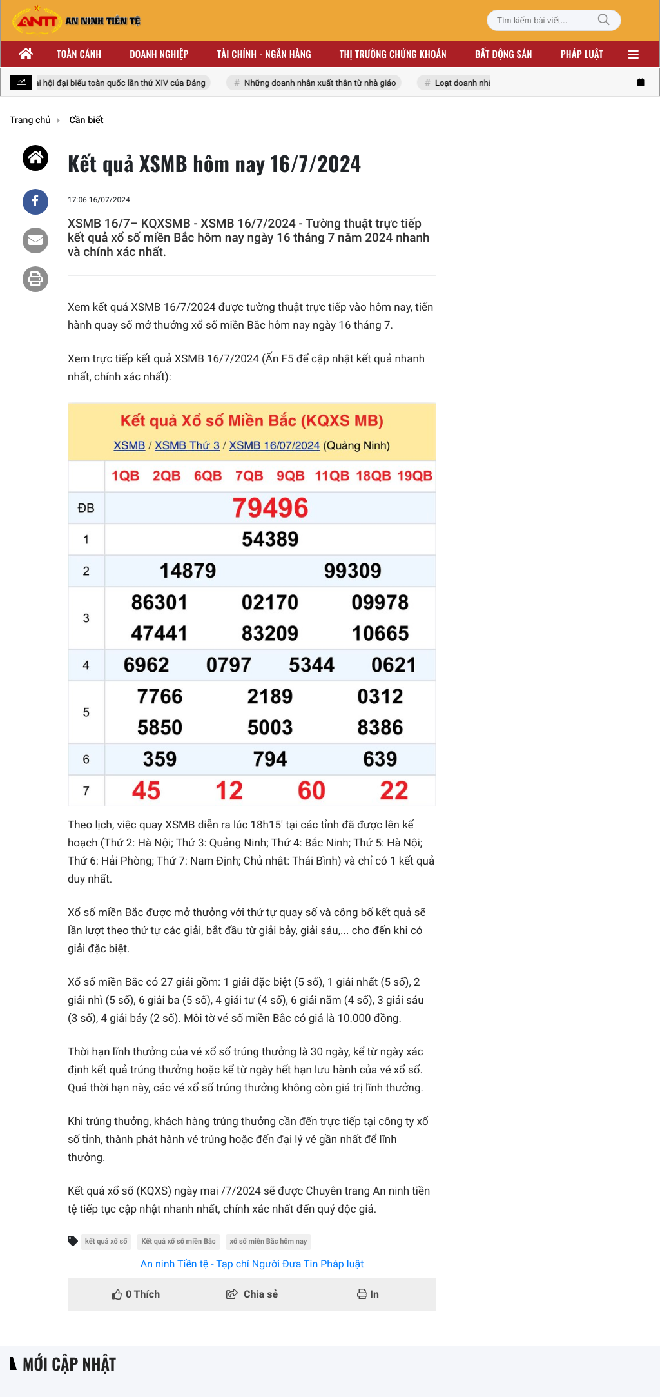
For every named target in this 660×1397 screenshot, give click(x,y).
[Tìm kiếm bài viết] (554, 20)
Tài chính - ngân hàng (264, 54)
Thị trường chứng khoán (393, 54)
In (368, 1294)
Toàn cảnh (79, 54)
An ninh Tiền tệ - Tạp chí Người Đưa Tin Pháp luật (252, 1264)
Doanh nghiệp (159, 54)
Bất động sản (503, 54)
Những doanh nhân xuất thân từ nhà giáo (323, 83)
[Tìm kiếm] (604, 20)
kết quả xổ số (106, 1241)
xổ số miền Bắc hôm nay (268, 1241)
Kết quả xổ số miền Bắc (178, 1241)
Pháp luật (582, 54)
